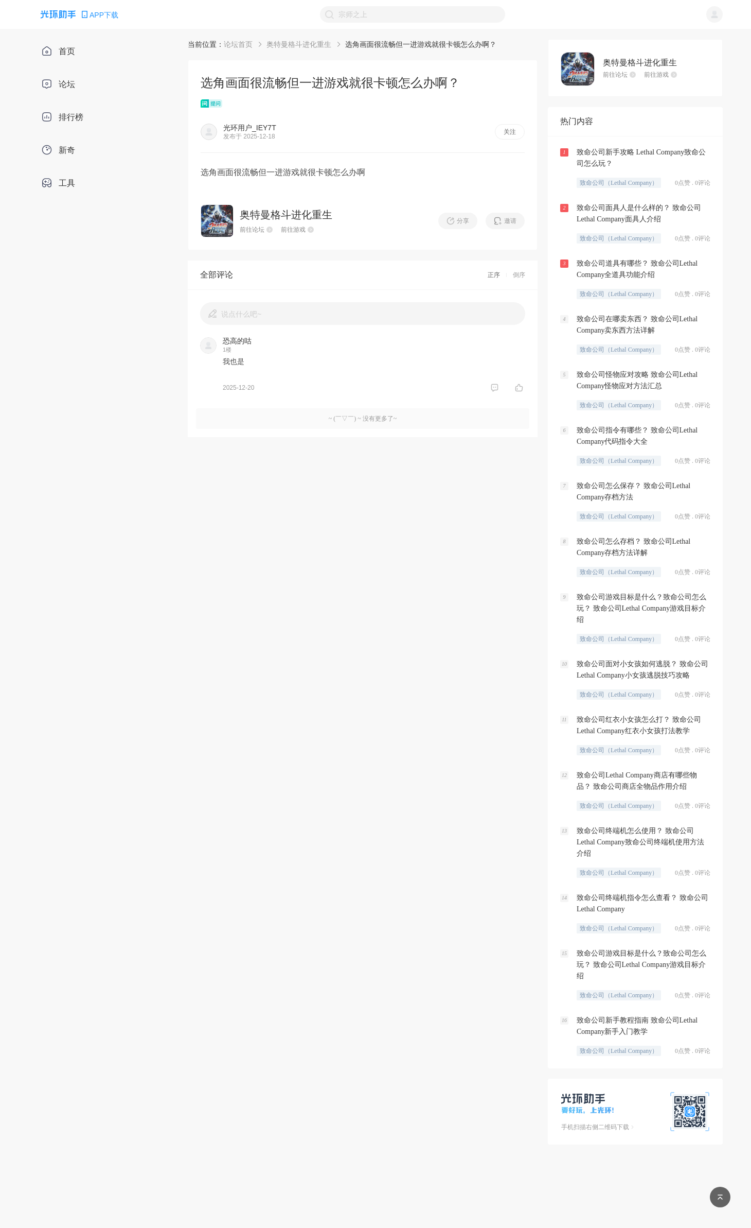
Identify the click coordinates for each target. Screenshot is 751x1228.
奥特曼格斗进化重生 (298, 44)
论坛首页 (238, 44)
